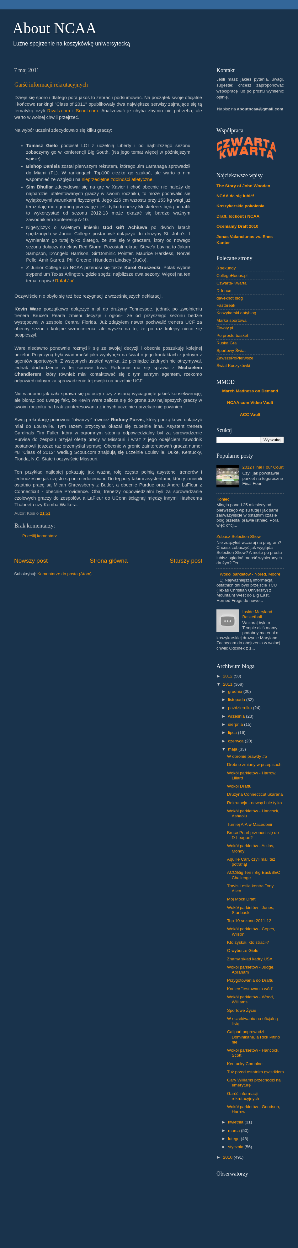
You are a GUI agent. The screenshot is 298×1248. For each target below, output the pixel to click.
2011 (228, 684)
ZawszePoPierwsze (234, 358)
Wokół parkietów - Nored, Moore (250, 574)
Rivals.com (58, 110)
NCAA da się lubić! (235, 196)
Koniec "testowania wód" (250, 988)
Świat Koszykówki (233, 365)
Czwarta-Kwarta (231, 283)
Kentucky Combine (245, 1063)
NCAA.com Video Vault (250, 402)
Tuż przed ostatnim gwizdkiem (255, 1072)
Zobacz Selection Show (238, 536)
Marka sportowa (231, 320)
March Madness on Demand (250, 391)
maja (233, 749)
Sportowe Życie (241, 1010)
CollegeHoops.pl (231, 275)
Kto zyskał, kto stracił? (248, 942)
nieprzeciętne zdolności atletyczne (117, 179)
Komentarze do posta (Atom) (64, 573)
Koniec (222, 499)
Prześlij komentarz (39, 536)
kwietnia (236, 1122)
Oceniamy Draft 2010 (237, 226)
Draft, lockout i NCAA (237, 216)
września (237, 716)
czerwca (236, 741)
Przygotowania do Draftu (250, 980)
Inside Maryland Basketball (257, 614)
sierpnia (236, 724)
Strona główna (109, 560)
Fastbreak (225, 305)
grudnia (235, 691)
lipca (233, 732)
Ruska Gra (226, 343)
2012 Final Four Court (262, 467)
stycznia (236, 1146)
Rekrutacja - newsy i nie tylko (254, 802)
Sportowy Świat (231, 350)
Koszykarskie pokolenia (240, 206)
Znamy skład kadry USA (250, 959)
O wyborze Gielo (242, 950)
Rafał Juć (65, 280)
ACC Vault (250, 414)
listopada (237, 699)
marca (234, 1130)
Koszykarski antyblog (236, 313)
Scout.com (87, 110)
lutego (234, 1138)
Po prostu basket (232, 335)
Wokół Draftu (239, 786)
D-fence (223, 290)
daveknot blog (229, 298)
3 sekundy (226, 268)
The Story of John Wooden (243, 185)
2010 (228, 1157)
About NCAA (55, 28)
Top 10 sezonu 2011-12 (249, 920)
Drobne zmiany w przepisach (254, 764)
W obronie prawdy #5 (247, 756)
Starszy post (186, 560)
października (240, 707)
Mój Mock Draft (241, 899)
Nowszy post (31, 560)
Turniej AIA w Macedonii (249, 824)
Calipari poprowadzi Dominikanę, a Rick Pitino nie (253, 1036)
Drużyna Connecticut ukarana (255, 794)
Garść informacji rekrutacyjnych (51, 85)
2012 (228, 676)
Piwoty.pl (224, 328)
